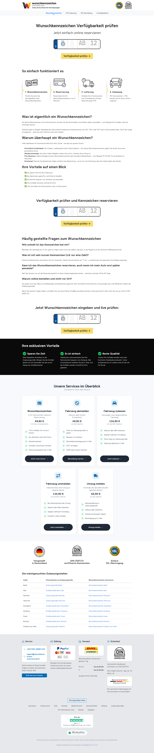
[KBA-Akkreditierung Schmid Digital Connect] (77, 732)
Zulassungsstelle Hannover (55, 601)
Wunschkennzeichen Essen (98, 616)
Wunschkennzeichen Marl (98, 590)
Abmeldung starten (77, 458)
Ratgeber (91, 710)
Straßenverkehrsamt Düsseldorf (57, 606)
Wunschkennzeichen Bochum (99, 621)
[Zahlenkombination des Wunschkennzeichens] (93, 43)
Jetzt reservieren (39, 458)
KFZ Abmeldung (86, 13)
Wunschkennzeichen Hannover (99, 601)
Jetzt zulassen (114, 458)
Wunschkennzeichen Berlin (98, 585)
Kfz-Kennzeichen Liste (66, 710)
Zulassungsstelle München (55, 596)
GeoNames (87, 745)
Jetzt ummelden (58, 527)
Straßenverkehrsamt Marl (55, 590)
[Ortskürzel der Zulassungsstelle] (63, 43)
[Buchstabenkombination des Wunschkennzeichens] (82, 43)
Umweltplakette (102, 13)
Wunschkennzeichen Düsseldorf (100, 606)
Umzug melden (95, 527)
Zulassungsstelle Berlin (54, 585)
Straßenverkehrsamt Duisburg (56, 611)
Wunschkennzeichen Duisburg (99, 611)
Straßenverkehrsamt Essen (55, 616)
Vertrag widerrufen (77, 700)
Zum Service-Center (34, 675)
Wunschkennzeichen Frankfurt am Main (103, 626)
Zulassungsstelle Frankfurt (55, 626)
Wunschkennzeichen (54, 13)
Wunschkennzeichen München (99, 596)
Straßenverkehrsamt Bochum (56, 621)
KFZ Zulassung (71, 13)
